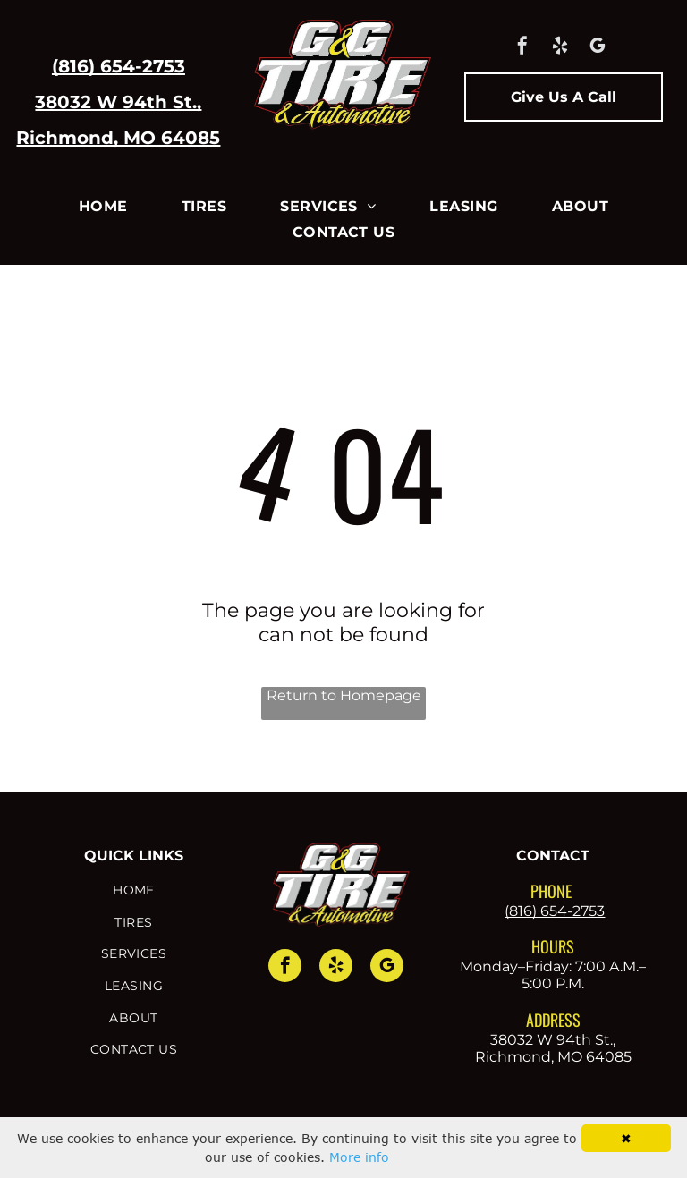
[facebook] (522, 48)
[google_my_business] (597, 48)
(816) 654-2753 (118, 66)
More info (359, 1157)
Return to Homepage (344, 695)
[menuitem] (103, 206)
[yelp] (560, 48)
